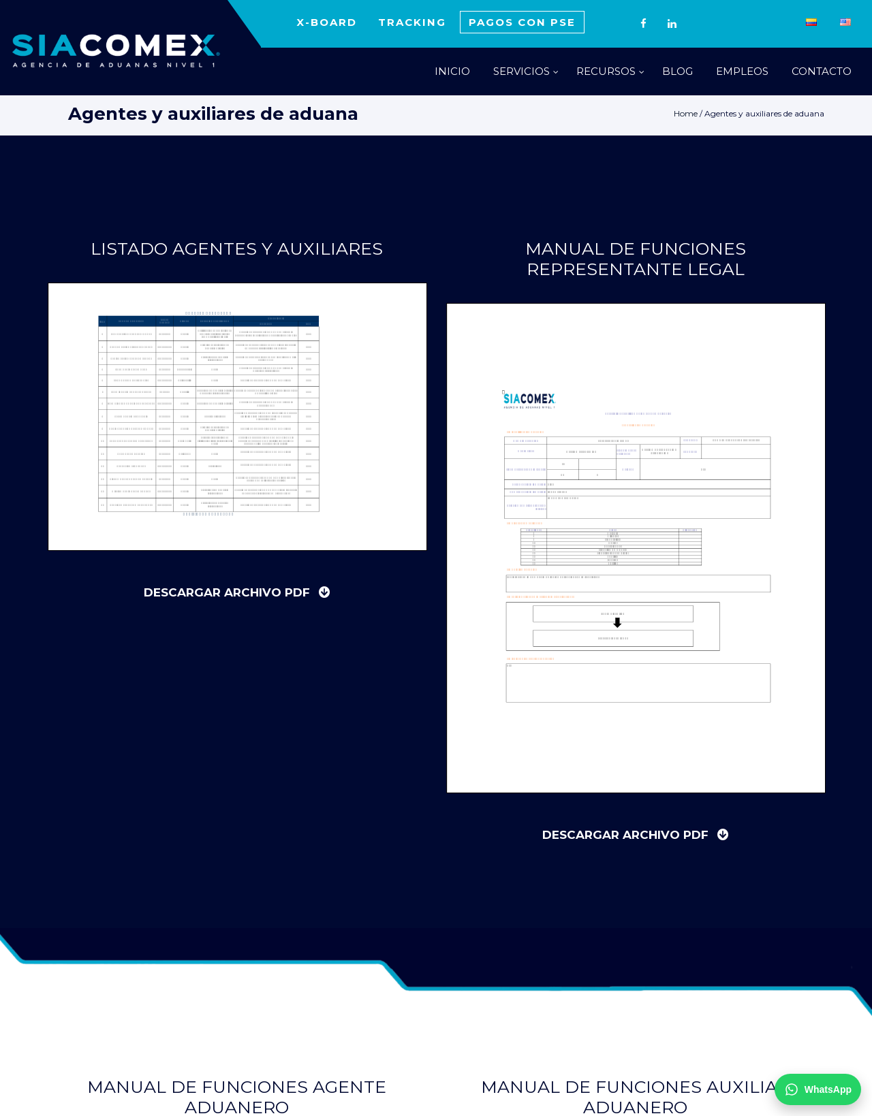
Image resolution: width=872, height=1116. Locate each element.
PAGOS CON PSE (522, 22)
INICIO (452, 71)
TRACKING (412, 22)
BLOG (677, 71)
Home (686, 113)
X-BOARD (326, 22)
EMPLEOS (742, 71)
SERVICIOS (521, 71)
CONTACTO (822, 71)
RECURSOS (606, 71)
